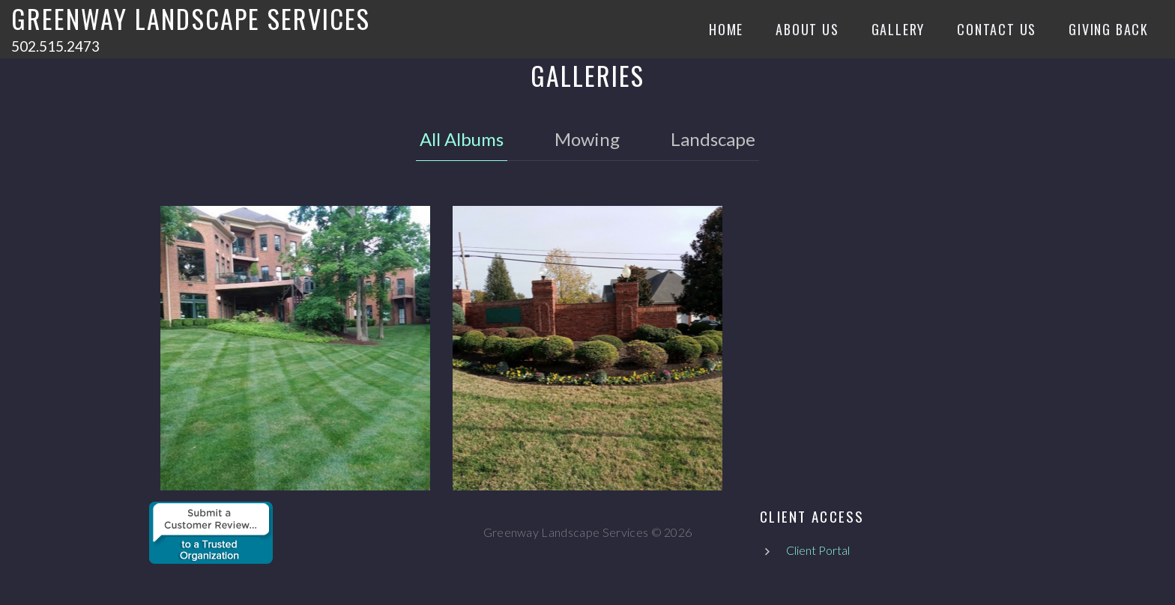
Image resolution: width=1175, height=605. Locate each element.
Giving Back (1109, 29)
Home (726, 29)
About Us (807, 29)
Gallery (898, 29)
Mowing (587, 139)
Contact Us (996, 29)
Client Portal (818, 550)
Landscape (713, 139)
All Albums (462, 139)
